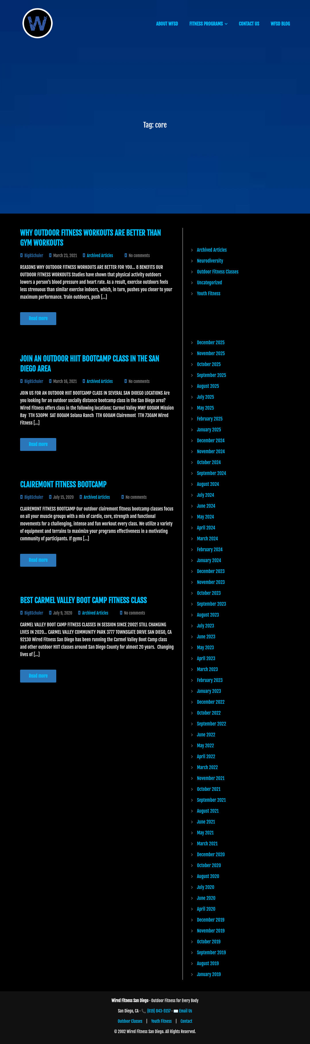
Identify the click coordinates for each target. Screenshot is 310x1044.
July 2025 (205, 397)
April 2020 (206, 909)
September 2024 (211, 473)
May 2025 (205, 408)
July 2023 (205, 626)
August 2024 (208, 484)
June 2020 (206, 898)
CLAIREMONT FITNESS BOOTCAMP (63, 484)
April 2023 (206, 658)
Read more (38, 318)
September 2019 (211, 952)
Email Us (185, 1010)
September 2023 (211, 604)
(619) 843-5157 (159, 1010)
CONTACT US (249, 24)
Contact (186, 1021)
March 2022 (207, 767)
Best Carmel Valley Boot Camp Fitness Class (83, 600)
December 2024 (210, 440)
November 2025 (211, 353)
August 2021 (208, 811)
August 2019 (208, 963)
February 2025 (209, 419)
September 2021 (211, 800)
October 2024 (209, 462)
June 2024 (206, 506)
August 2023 (208, 615)
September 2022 (211, 724)
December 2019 (210, 920)
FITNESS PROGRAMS (206, 24)
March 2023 (207, 669)
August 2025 (208, 386)
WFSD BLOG (280, 24)
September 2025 (211, 375)
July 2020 (205, 887)
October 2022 (209, 713)
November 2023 (211, 582)
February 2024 (209, 549)
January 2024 (209, 560)
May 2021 (205, 833)
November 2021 (210, 778)
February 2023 (209, 680)
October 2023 (209, 593)
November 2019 (210, 931)
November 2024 (211, 451)
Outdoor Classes (130, 1021)
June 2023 (206, 637)
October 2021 (208, 789)
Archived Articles (100, 255)
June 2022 (206, 735)
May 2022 (205, 745)
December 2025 (210, 342)
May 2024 (205, 517)
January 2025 (209, 430)
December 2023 (210, 571)
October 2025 (209, 364)
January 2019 (209, 974)
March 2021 (207, 843)
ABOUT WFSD (167, 24)
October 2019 (208, 942)
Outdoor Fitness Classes (218, 272)
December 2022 (210, 702)
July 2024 (205, 495)
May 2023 (205, 647)
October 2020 (209, 865)
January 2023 (209, 691)
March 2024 (207, 538)
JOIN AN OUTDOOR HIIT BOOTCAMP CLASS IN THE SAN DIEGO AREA (89, 363)
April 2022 (206, 756)
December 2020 (211, 854)
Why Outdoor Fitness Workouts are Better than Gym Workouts (90, 237)
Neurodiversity (210, 261)
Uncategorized (209, 283)
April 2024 (206, 528)
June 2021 (206, 822)
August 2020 (208, 876)
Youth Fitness (208, 293)
